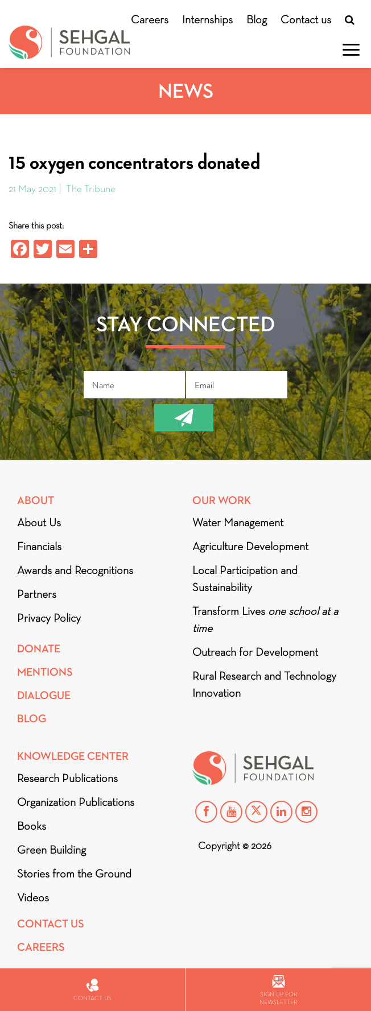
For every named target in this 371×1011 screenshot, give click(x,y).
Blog (256, 19)
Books (31, 826)
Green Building (51, 849)
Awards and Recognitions (75, 570)
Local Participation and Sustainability (245, 578)
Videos (33, 897)
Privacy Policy (49, 618)
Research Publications (67, 778)
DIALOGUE (44, 695)
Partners (36, 594)
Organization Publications (75, 802)
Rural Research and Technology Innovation (264, 684)
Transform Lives (265, 619)
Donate (38, 648)
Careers (149, 19)
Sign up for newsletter (278, 990)
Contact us (306, 19)
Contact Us (50, 923)
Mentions (45, 672)
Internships (207, 19)
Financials (39, 546)
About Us (39, 522)
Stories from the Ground (74, 873)
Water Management (237, 522)
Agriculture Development (250, 546)
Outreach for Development (255, 652)
